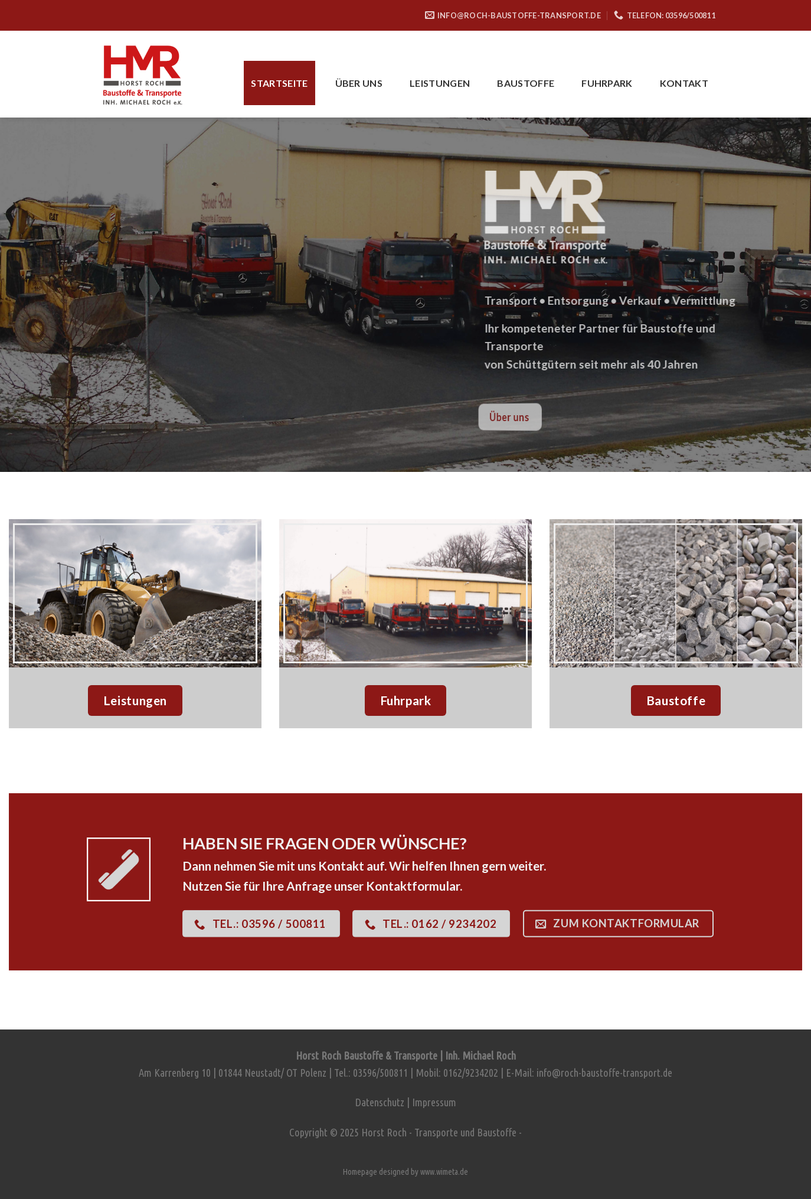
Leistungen (440, 83)
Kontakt (684, 83)
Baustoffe (525, 83)
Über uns (359, 83)
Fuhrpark (607, 83)
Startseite (279, 83)
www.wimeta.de (444, 1172)
